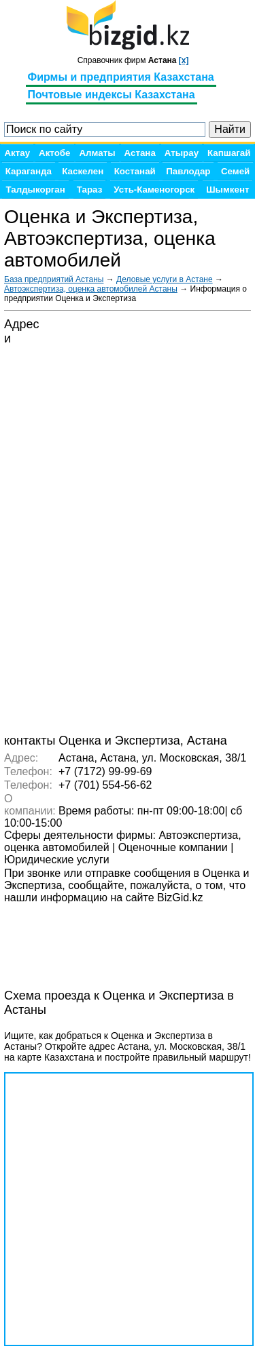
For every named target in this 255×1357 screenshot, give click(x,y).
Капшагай (228, 153)
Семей (235, 171)
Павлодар (188, 171)
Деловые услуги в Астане (164, 279)
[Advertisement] (113, 938)
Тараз (90, 189)
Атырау (182, 153)
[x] (184, 60)
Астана (140, 153)
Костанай (135, 171)
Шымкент (227, 189)
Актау (17, 153)
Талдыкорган (35, 189)
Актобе (54, 153)
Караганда (28, 171)
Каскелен (82, 171)
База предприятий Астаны (53, 279)
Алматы (97, 153)
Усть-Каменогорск (154, 189)
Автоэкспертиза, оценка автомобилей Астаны (90, 289)
